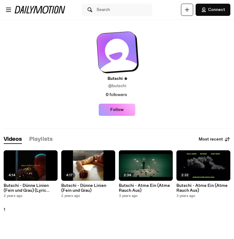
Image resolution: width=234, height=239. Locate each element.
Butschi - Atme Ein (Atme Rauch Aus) (144, 188)
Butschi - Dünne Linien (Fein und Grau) (83, 188)
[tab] (13, 139)
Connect (213, 10)
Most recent (214, 139)
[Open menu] (8, 10)
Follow (117, 109)
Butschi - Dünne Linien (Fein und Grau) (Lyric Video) (26, 188)
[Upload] (187, 10)
